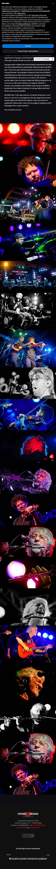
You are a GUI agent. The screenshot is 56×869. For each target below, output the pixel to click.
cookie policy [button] (21, 13)
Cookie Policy (35, 828)
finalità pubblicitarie (23, 24)
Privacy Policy (21, 828)
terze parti (35, 15)
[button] (53, 3)
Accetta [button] (28, 46)
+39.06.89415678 (39, 825)
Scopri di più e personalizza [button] (28, 51)
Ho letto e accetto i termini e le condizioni (28, 859)
